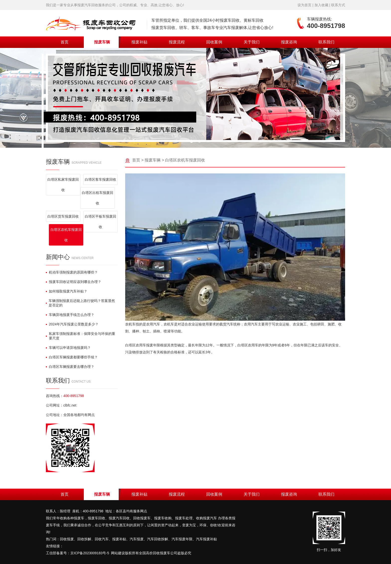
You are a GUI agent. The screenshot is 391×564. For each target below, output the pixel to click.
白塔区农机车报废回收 (66, 235)
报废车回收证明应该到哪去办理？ (73, 282)
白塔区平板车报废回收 (100, 221)
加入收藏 (321, 5)
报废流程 (177, 42)
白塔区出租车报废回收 (97, 198)
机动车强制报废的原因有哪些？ (72, 272)
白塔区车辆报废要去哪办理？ (70, 367)
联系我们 (326, 42)
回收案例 (214, 42)
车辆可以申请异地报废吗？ (68, 348)
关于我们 (252, 42)
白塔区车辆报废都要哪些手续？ (72, 357)
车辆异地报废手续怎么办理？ (70, 315)
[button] (191, 141)
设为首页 (304, 5)
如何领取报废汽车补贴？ (66, 291)
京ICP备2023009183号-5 (89, 553)
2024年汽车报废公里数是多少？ (72, 324)
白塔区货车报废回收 (63, 216)
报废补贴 (139, 42)
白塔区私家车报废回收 (63, 184)
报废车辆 (102, 42)
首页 (65, 42)
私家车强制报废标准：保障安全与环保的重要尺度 (80, 336)
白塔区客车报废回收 (100, 179)
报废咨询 (289, 42)
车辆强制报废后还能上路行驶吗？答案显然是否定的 (80, 303)
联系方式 (338, 5)
